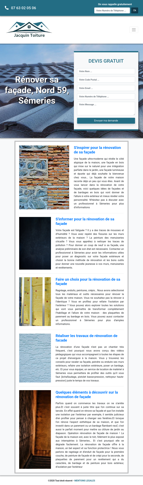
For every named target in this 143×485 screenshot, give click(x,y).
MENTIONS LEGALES (84, 480)
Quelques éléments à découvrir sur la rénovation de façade (87, 394)
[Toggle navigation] (133, 30)
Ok (134, 10)
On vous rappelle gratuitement (115, 4)
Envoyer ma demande (106, 120)
